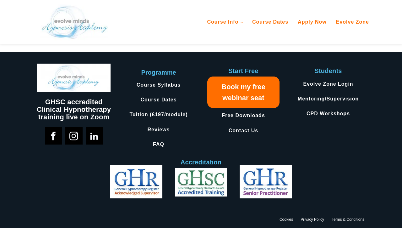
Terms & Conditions (348, 219)
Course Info (222, 22)
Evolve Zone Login (328, 84)
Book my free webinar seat (243, 92)
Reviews (158, 129)
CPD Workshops (328, 113)
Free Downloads (243, 115)
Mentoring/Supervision (328, 98)
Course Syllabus (159, 85)
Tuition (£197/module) (158, 114)
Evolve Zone (352, 22)
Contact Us (243, 130)
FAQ (158, 144)
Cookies (286, 219)
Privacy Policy (312, 219)
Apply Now (312, 22)
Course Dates (270, 22)
